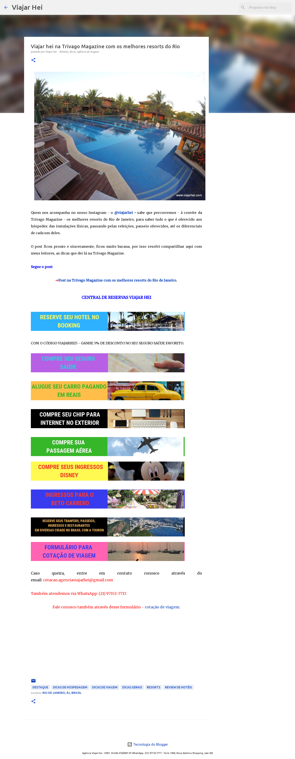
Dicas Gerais (132, 687)
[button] (33, 60)
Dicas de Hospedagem (70, 687)
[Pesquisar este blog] (269, 7)
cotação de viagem (162, 607)
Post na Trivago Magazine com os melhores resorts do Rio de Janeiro (117, 280)
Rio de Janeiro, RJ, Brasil (62, 692)
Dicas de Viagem (104, 687)
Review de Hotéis (178, 687)
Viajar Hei (27, 7)
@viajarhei (123, 212)
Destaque (40, 687)
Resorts (153, 687)
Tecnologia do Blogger (147, 744)
